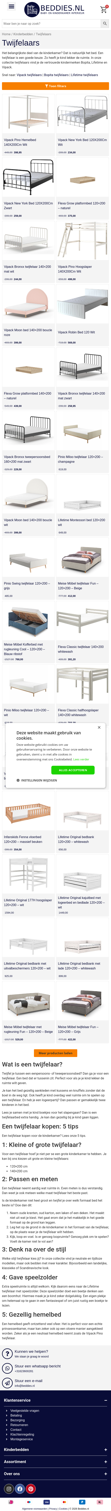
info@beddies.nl (25, 1385)
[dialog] (55, 755)
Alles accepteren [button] (73, 770)
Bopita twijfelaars (56, 75)
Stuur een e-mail (28, 1381)
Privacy (53, 1508)
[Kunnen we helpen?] (7, 1353)
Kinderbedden (23, 34)
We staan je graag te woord (32, 1356)
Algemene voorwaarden (34, 1508)
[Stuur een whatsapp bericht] (7, 1368)
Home (6, 34)
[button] (11, 6)
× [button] (98, 727)
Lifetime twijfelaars (84, 75)
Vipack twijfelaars (29, 75)
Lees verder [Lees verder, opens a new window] (81, 759)
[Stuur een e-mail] (7, 1383)
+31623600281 (24, 1371)
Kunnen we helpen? (31, 1351)
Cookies (63, 1508)
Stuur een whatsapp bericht (38, 1366)
